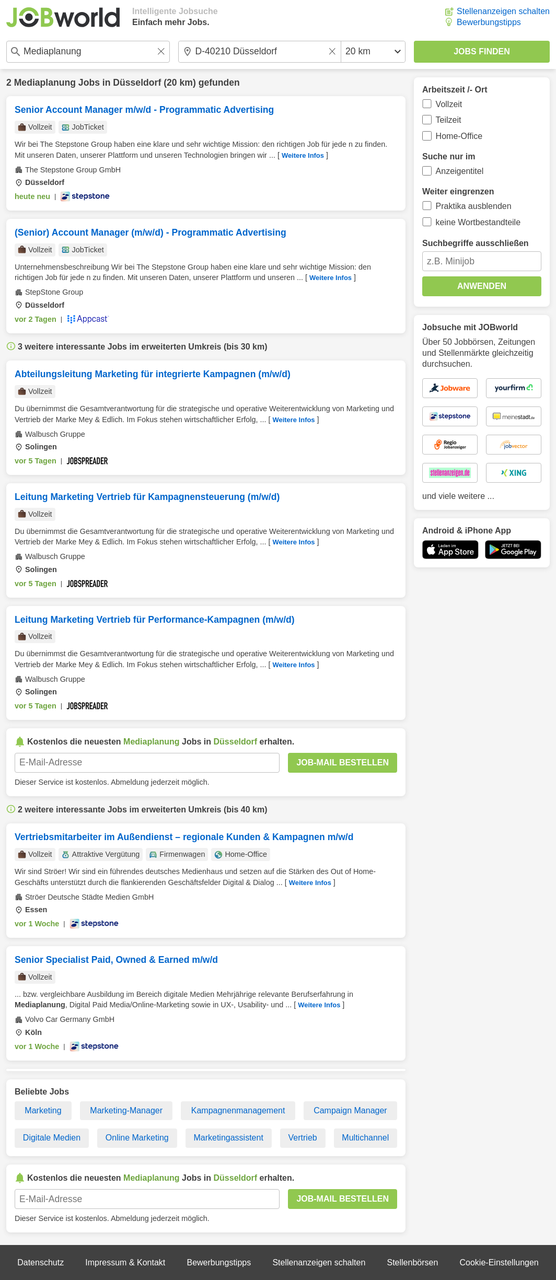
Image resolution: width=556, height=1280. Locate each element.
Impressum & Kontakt (125, 1262)
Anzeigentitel (460, 171)
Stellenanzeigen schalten (503, 11)
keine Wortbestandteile (478, 222)
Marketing (43, 1110)
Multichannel (365, 1137)
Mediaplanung (45, 82)
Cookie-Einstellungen (499, 1262)
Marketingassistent (228, 1137)
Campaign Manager (350, 1110)
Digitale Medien (51, 1137)
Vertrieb (302, 1137)
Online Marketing (137, 1137)
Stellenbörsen (412, 1262)
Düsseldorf (137, 82)
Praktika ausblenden (474, 206)
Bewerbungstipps (489, 22)
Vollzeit (449, 104)
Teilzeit (448, 119)
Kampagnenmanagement (238, 1110)
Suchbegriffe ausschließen (475, 243)
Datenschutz (40, 1262)
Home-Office (459, 136)
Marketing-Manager (126, 1110)
